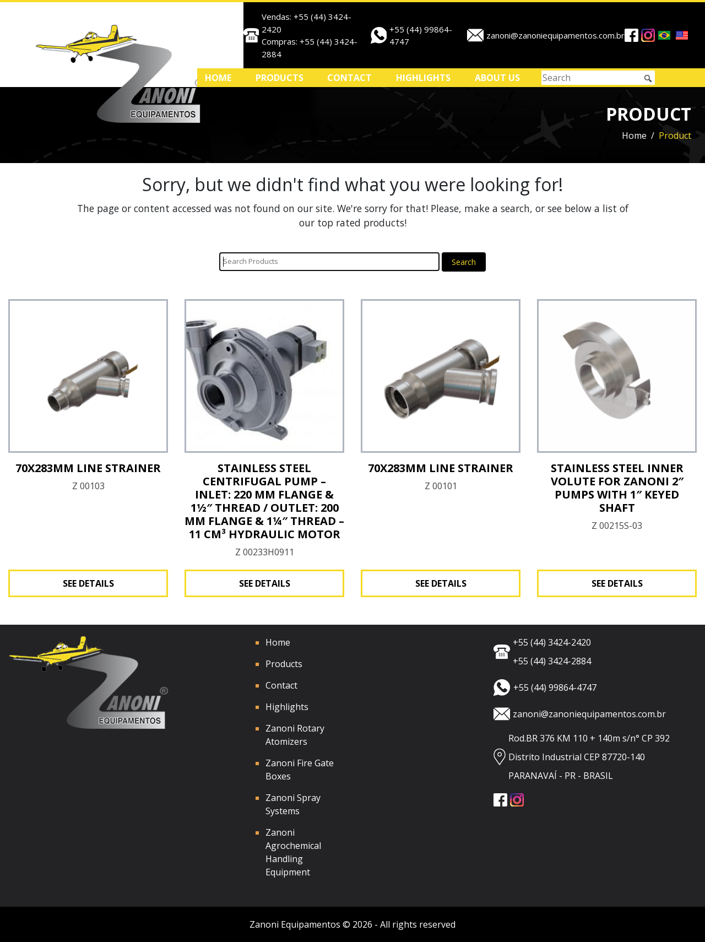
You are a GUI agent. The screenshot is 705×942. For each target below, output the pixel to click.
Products (279, 78)
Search (464, 262)
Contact (349, 78)
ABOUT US (497, 78)
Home (218, 78)
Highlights (423, 78)
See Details (88, 583)
